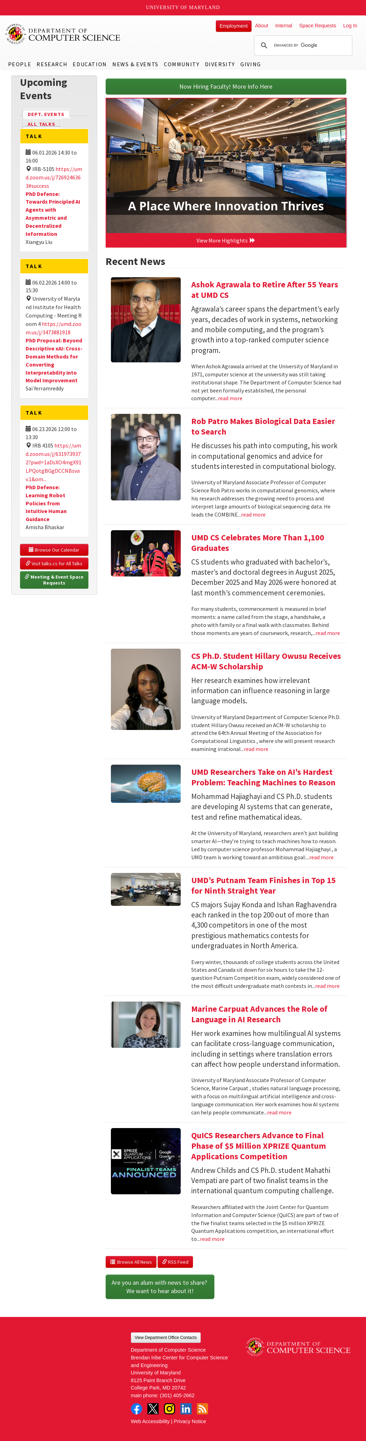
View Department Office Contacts (166, 1337)
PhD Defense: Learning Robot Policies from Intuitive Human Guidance (46, 503)
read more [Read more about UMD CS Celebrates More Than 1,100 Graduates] (327, 632)
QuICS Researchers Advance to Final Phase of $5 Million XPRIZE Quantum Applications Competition (258, 1146)
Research (51, 64)
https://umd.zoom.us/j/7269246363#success (54, 177)
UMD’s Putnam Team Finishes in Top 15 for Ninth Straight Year (263, 885)
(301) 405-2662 (177, 1395)
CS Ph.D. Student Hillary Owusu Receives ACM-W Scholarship (266, 661)
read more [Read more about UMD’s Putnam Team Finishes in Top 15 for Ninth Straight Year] (327, 985)
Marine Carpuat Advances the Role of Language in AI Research (259, 1014)
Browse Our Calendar (54, 550)
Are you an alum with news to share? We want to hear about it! (160, 1286)
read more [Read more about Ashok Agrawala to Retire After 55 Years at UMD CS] (230, 398)
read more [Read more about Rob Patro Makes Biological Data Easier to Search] (253, 514)
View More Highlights (226, 240)
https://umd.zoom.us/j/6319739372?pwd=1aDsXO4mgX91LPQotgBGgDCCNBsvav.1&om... (53, 462)
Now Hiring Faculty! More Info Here (225, 86)
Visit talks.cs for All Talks (54, 563)
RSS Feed (175, 1262)
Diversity (220, 64)
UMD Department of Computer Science (63, 34)
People (20, 64)
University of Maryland (183, 7)
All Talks (41, 124)
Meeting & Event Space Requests (55, 580)
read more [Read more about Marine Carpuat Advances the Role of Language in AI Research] (279, 1112)
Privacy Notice (190, 1421)
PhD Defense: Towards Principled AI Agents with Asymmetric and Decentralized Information (53, 213)
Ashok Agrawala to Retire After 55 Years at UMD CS (264, 289)
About (261, 25)
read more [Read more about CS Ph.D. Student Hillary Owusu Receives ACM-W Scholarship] (256, 748)
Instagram (169, 1408)
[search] (302, 45)
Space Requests (317, 25)
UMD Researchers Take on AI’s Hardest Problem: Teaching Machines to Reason (263, 777)
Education (90, 64)
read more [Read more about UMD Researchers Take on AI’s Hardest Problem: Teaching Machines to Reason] (321, 857)
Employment (234, 26)
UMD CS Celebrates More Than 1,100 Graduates (257, 542)
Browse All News (131, 1262)
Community (181, 64)
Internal (283, 25)
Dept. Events (49, 113)
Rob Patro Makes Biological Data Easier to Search (263, 426)
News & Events (135, 64)
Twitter (153, 1408)
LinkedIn (186, 1408)
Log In (350, 25)
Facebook (136, 1408)
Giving (250, 64)
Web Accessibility (150, 1421)
